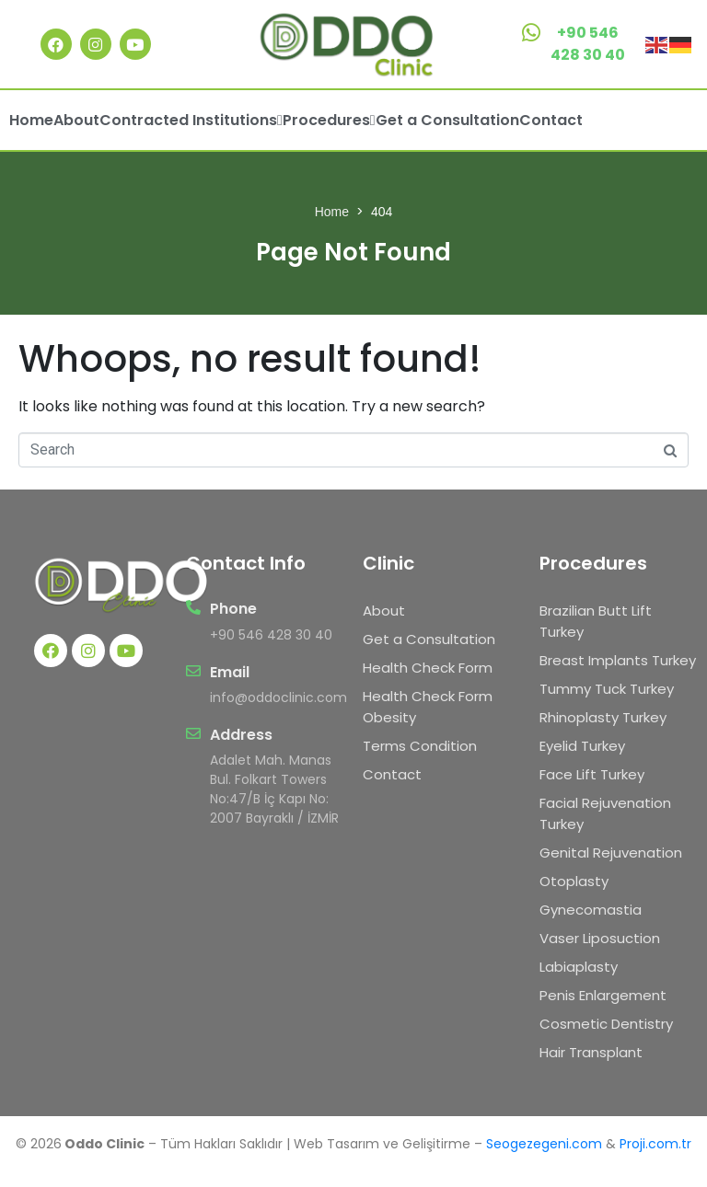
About (76, 120)
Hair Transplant (591, 1052)
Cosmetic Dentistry (606, 1023)
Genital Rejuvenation (610, 852)
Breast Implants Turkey (617, 660)
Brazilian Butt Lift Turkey (595, 621)
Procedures (329, 120)
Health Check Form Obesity (428, 706)
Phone (233, 608)
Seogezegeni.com (544, 1144)
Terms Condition (420, 745)
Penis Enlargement (602, 995)
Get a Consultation (447, 120)
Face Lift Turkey (591, 774)
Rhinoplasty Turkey (602, 717)
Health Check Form (428, 667)
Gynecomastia (590, 909)
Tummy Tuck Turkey (606, 688)
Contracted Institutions (191, 120)
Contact (551, 120)
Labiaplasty (578, 966)
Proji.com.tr (655, 1144)
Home (31, 120)
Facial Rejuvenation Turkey (605, 813)
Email (229, 672)
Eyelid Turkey (582, 745)
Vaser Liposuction (599, 938)
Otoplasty (573, 881)
